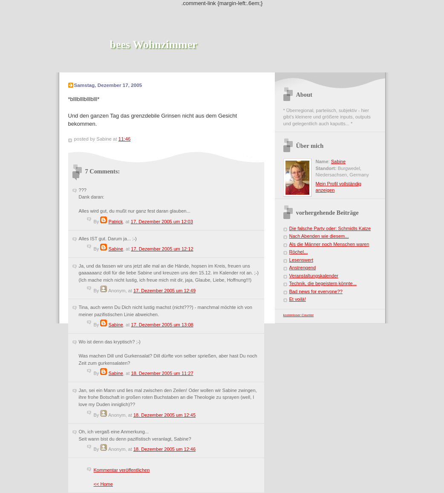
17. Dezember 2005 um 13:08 (162, 324)
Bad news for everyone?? (316, 291)
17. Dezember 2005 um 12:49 (164, 290)
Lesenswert (301, 259)
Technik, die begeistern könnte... (323, 283)
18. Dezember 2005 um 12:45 (164, 415)
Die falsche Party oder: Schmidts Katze (330, 228)
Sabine (116, 248)
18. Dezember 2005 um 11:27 (162, 373)
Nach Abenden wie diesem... (319, 236)
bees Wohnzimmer (153, 44)
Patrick (116, 221)
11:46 (124, 138)
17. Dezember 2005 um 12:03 (162, 221)
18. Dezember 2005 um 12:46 (164, 449)
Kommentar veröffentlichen (122, 470)
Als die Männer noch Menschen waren (329, 244)
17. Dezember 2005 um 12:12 (162, 248)
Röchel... (298, 251)
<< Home (103, 484)
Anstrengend (302, 267)
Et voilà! (297, 299)
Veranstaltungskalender (313, 275)
